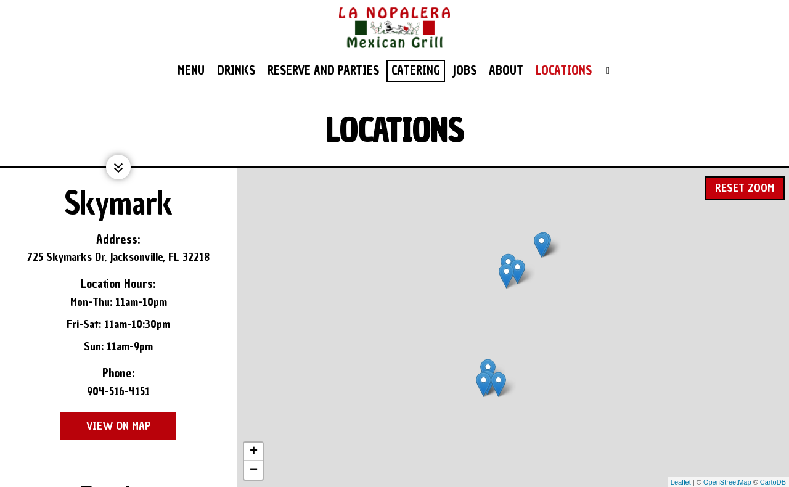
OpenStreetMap (727, 482)
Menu (191, 71)
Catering (415, 71)
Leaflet (681, 482)
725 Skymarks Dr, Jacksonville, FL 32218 (118, 256)
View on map (105, 425)
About (506, 71)
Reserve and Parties (323, 71)
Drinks (236, 71)
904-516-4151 (118, 391)
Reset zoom (744, 184)
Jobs (464, 71)
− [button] (254, 470)
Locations (564, 71)
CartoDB (773, 482)
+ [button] (254, 452)
